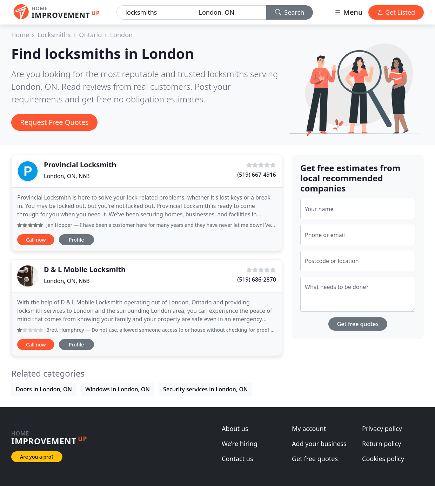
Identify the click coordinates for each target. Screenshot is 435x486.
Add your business (319, 443)
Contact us (237, 458)
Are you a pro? (37, 456)
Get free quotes (358, 324)
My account (309, 428)
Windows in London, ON (117, 389)
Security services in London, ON (205, 389)
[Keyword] (154, 12)
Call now (36, 239)
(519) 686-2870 (256, 279)
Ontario (90, 35)
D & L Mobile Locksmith (85, 269)
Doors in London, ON (44, 389)
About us (235, 428)
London (121, 35)
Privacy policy (382, 428)
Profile (76, 239)
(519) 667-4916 (256, 174)
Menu (348, 12)
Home (20, 35)
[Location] (230, 12)
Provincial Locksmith (80, 164)
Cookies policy (383, 458)
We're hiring (239, 443)
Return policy (381, 443)
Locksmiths (54, 35)
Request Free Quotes (54, 122)
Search (289, 12)
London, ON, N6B (67, 176)
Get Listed (396, 12)
